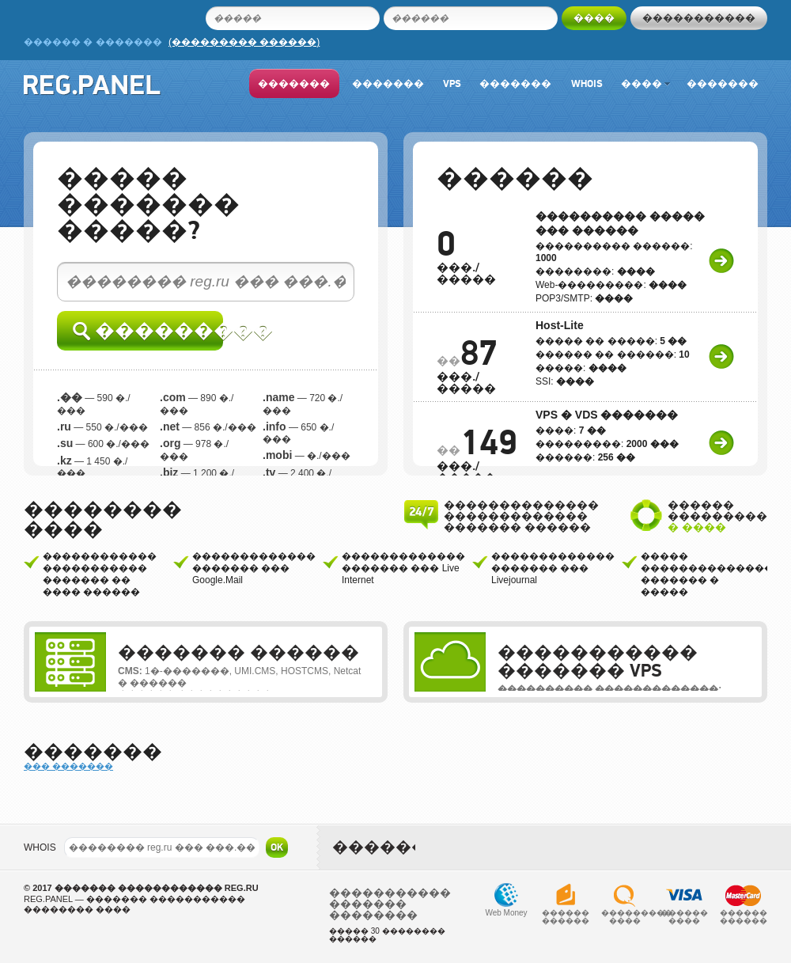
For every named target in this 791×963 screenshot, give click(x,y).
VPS (452, 83)
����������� (698, 18)
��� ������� (68, 766)
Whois (587, 83)
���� (645, 83)
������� (294, 83)
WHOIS (40, 847)
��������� (148, 331)
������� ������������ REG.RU (157, 888)
